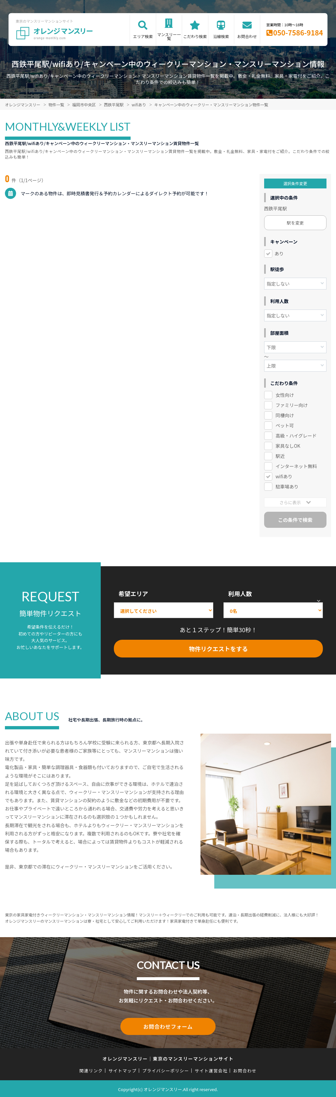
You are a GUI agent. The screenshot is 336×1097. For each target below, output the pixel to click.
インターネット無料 (296, 466)
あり (279, 253)
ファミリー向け (292, 405)
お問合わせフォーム (168, 1025)
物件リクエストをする (218, 648)
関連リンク (91, 1069)
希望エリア (133, 593)
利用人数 (240, 593)
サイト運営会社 (211, 1069)
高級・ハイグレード (296, 435)
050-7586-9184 (298, 32)
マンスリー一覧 (169, 36)
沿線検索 (221, 36)
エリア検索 (143, 36)
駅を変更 (295, 223)
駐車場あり (287, 486)
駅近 (280, 456)
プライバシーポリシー (165, 1069)
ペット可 (285, 425)
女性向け (285, 395)
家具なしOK (288, 445)
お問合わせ (247, 36)
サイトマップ (123, 1069)
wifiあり (283, 476)
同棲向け (285, 415)
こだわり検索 (195, 36)
